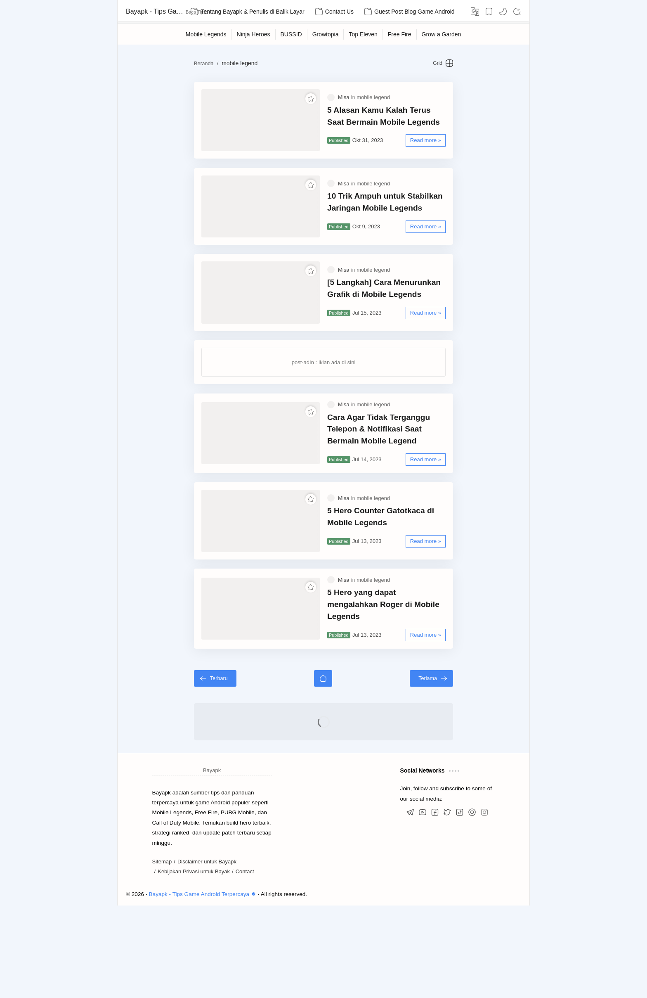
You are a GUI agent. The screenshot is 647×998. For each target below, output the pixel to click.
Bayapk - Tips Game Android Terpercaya (155, 11)
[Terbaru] (184, 771)
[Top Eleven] (363, 34)
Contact (245, 964)
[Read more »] (457, 148)
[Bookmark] (489, 11)
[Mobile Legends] (206, 34)
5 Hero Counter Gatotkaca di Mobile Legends (394, 587)
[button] (503, 11)
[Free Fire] (400, 34)
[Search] (517, 11)
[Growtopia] (325, 34)
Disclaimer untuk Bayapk (206, 954)
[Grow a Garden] (442, 34)
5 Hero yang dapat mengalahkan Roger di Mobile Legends (400, 690)
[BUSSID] (291, 34)
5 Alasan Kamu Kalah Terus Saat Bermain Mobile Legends (388, 124)
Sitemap (162, 954)
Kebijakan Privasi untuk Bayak (194, 964)
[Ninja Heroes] (254, 34)
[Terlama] (462, 771)
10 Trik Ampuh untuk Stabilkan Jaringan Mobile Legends (385, 226)
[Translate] (475, 11)
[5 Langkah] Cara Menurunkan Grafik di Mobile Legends (401, 329)
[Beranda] (323, 771)
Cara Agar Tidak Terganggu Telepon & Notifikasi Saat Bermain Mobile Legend (400, 485)
